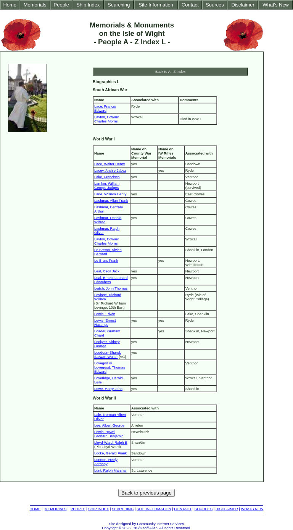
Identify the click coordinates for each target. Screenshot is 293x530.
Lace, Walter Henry (109, 164)
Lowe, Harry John (108, 389)
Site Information (155, 5)
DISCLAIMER (227, 509)
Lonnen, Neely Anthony (106, 462)
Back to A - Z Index (170, 71)
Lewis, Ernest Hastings (105, 322)
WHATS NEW (252, 509)
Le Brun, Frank (106, 260)
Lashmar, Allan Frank (111, 200)
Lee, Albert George (109, 425)
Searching (119, 5)
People (61, 5)
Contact (190, 5)
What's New (275, 5)
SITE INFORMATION (154, 509)
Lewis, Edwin (104, 314)
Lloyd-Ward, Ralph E (110, 442)
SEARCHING (123, 509)
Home (9, 5)
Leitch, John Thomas (110, 288)
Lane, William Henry (110, 194)
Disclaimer (242, 5)
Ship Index (88, 5)
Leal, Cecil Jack (106, 271)
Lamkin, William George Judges (106, 185)
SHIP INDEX (98, 509)
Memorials (35, 5)
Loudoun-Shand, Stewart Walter (107, 354)
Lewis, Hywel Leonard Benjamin (109, 434)
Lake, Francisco (107, 177)
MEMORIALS (56, 509)
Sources (215, 5)
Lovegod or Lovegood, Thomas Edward (109, 367)
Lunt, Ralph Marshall (110, 470)
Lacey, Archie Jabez (110, 170)
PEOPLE (78, 509)
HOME (35, 509)
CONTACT (182, 509)
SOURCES (204, 509)
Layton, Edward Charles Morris (106, 119)
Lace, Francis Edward (105, 108)
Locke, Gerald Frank (110, 453)
